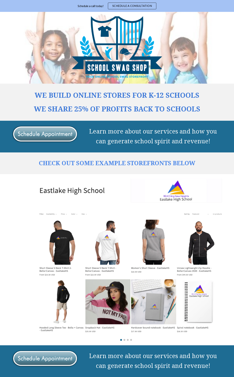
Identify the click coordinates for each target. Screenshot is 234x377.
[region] (117, 6)
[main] (117, 102)
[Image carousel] (126, 260)
